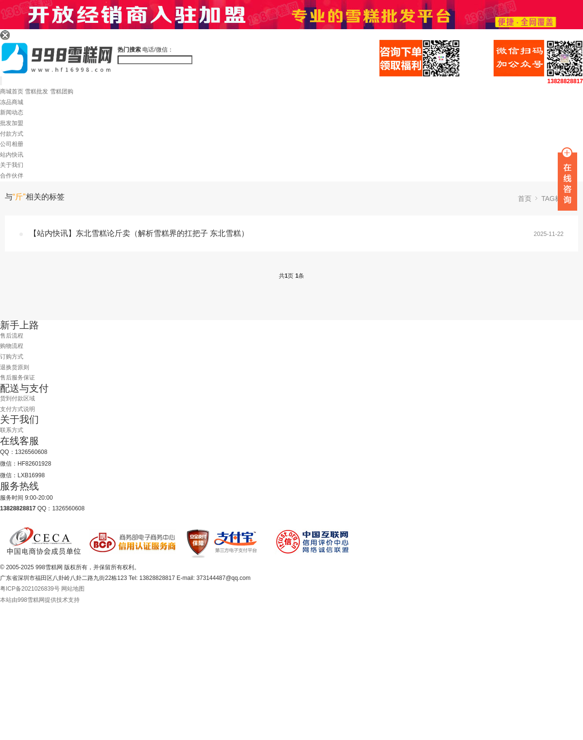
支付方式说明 (17, 409)
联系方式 (11, 430)
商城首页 (11, 91)
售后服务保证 (17, 377)
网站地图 (73, 588)
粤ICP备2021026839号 (30, 588)
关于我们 (11, 165)
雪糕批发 (36, 91)
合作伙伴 (11, 175)
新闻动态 (11, 112)
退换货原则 (14, 367)
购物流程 (11, 346)
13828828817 (565, 81)
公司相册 (11, 144)
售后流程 (11, 335)
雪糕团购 (61, 91)
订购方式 (11, 356)
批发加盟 (11, 123)
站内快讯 (11, 154)
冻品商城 (11, 102)
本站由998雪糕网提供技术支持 (40, 599)
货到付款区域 (17, 398)
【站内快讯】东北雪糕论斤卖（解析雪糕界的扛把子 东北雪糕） (139, 233)
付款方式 (11, 133)
